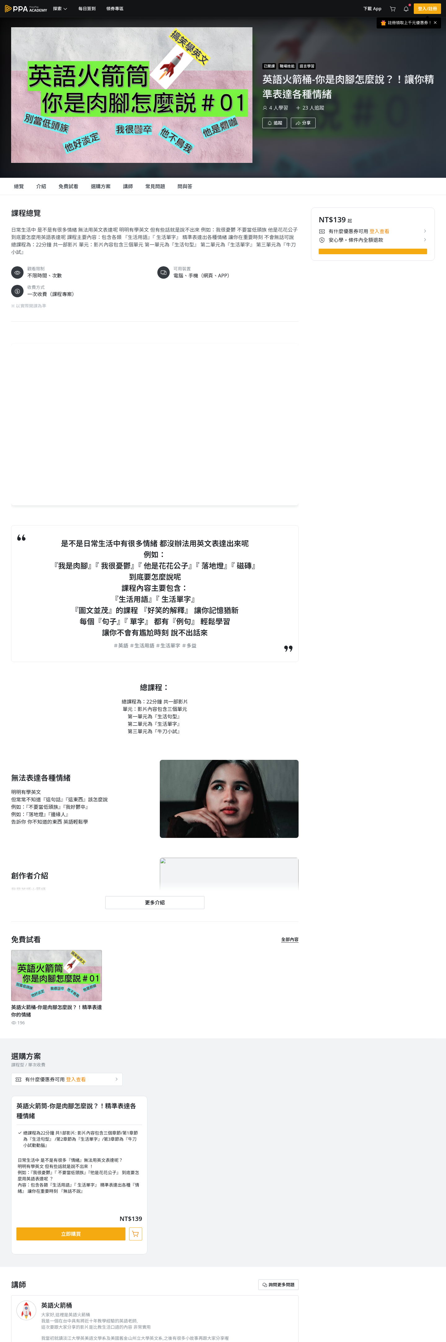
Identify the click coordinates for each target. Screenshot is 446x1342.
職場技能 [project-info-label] (287, 66)
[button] (60, 8)
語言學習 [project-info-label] (307, 66)
